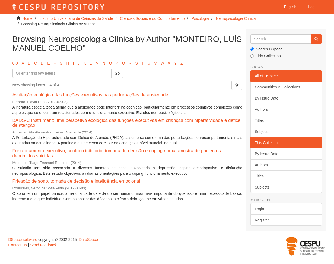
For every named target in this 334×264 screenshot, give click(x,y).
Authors (261, 109)
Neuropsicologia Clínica (236, 18)
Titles (259, 120)
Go (117, 73)
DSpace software (22, 239)
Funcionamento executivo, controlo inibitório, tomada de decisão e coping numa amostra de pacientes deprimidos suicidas (116, 153)
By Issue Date (266, 98)
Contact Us (17, 245)
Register (262, 220)
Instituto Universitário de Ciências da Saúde (76, 18)
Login (259, 209)
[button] (292, 7)
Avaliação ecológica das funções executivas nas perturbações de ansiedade (90, 94)
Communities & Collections (277, 87)
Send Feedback (43, 245)
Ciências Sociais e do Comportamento (152, 18)
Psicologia (200, 18)
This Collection (265, 56)
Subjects (262, 131)
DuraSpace (88, 239)
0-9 (15, 63)
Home (27, 18)
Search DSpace (266, 49)
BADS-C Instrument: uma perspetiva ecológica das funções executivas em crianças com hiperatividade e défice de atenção (126, 123)
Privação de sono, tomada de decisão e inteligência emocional (76, 181)
